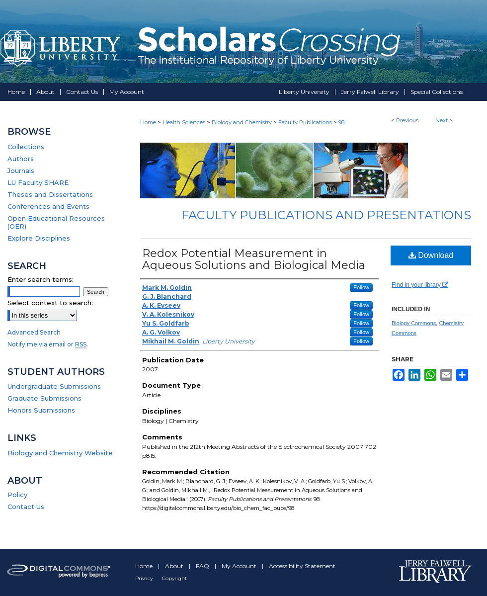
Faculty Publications (305, 122)
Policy (17, 495)
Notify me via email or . (47, 344)
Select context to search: (50, 303)
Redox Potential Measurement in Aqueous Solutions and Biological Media (253, 259)
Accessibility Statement (302, 566)
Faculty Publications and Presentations (326, 215)
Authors (20, 159)
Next (441, 120)
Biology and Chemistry (242, 122)
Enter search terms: (40, 279)
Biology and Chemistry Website (60, 453)
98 (341, 122)
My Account (240, 566)
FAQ (203, 566)
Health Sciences (183, 122)
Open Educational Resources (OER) (56, 222)
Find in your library (420, 284)
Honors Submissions (41, 410)
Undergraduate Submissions (54, 386)
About (175, 566)
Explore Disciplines (38, 238)
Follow (361, 287)
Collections (25, 147)
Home (148, 122)
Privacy (144, 578)
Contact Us (25, 507)
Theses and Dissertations (50, 194)
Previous (407, 120)
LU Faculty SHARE (38, 182)
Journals (20, 170)
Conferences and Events (48, 206)
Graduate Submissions (44, 398)
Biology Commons (414, 323)
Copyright (174, 578)
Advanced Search (34, 332)
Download (431, 255)
